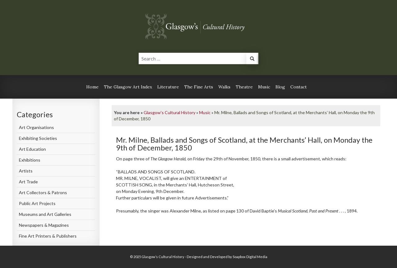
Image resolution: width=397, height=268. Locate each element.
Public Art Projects (37, 203)
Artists (26, 170)
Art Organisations (36, 127)
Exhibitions (29, 160)
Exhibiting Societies (38, 138)
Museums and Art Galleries (45, 214)
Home (92, 87)
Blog (280, 87)
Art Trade (28, 181)
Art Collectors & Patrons (43, 192)
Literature (168, 87)
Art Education (32, 149)
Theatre (244, 87)
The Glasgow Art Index (128, 87)
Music (264, 87)
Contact (298, 87)
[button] (251, 59)
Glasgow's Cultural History (169, 112)
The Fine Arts (198, 87)
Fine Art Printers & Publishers (48, 236)
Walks (224, 87)
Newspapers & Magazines (44, 225)
